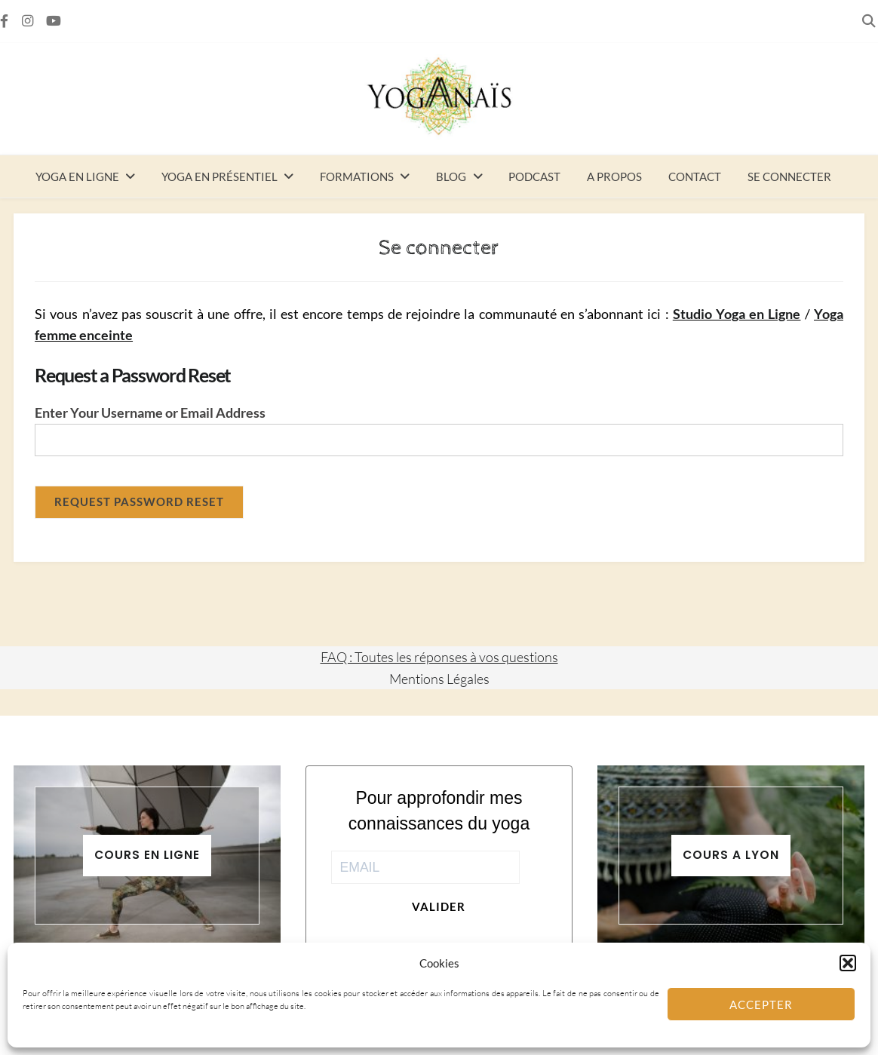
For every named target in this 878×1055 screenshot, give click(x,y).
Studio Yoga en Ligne (737, 314)
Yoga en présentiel (219, 176)
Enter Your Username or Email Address (150, 413)
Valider (438, 906)
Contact (694, 176)
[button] (847, 963)
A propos (614, 176)
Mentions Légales (439, 678)
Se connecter (789, 176)
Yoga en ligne (77, 176)
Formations (357, 176)
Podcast (534, 176)
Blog (451, 176)
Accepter (761, 1004)
